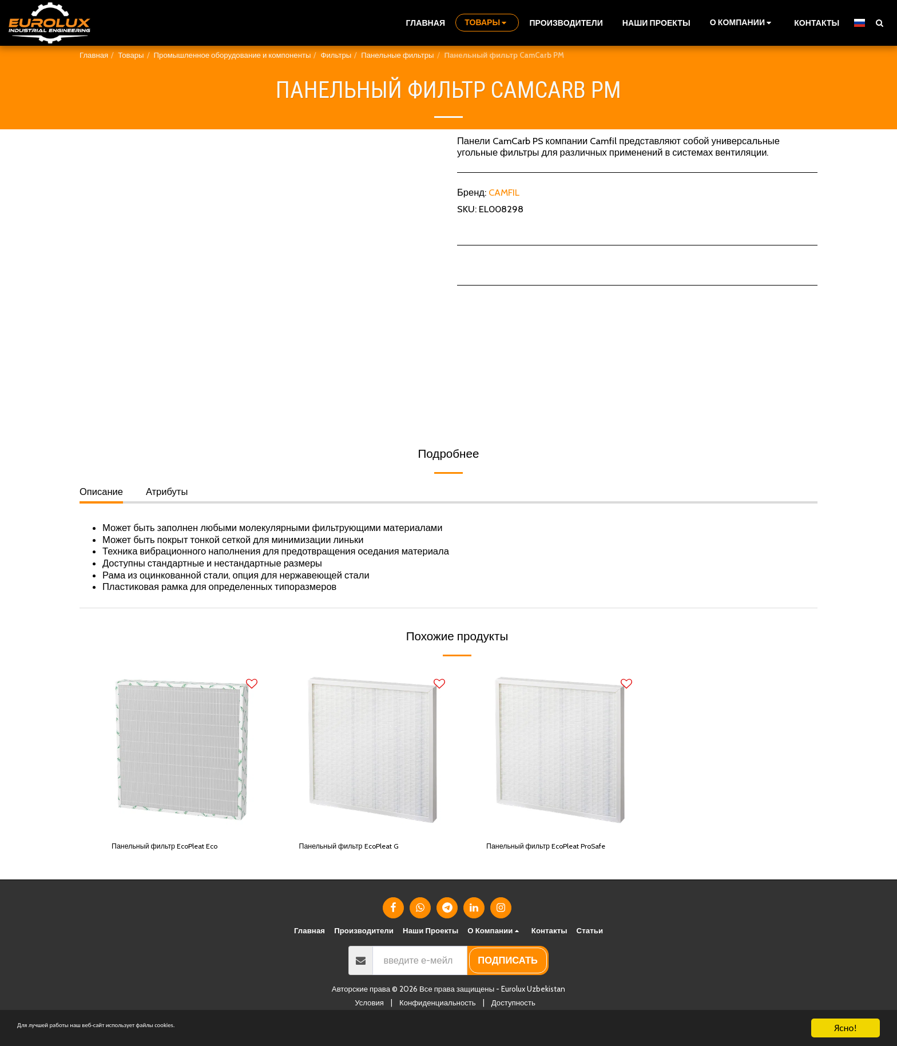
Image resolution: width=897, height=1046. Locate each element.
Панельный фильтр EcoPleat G (365, 848)
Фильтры (335, 55)
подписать (508, 978)
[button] (742, 22)
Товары (131, 55)
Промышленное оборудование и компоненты (232, 55)
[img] (184, 750)
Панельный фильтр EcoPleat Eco (182, 848)
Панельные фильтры (397, 55)
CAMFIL (504, 192)
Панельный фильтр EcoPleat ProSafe (548, 855)
